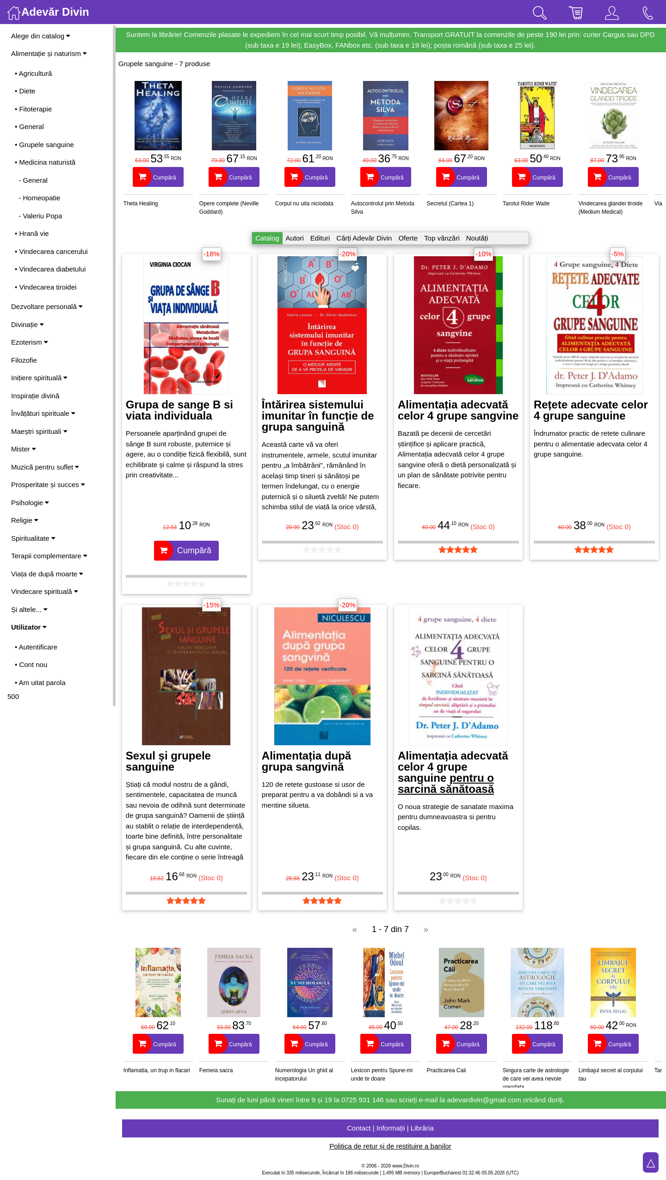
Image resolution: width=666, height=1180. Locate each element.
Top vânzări (442, 238)
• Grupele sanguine (44, 144)
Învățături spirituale (43, 413)
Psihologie (30, 503)
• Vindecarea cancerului (51, 251)
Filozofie (24, 360)
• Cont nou (31, 664)
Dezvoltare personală (47, 306)
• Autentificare (36, 647)
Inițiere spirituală (39, 378)
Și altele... (29, 609)
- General (31, 180)
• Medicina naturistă (45, 162)
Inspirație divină (35, 396)
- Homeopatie (37, 198)
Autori (295, 238)
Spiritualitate (33, 538)
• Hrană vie (32, 233)
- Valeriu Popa (38, 216)
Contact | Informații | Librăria (390, 1128)
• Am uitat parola (40, 682)
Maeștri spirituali (39, 431)
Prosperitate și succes (48, 484)
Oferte (408, 238)
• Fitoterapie (33, 109)
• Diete (25, 91)
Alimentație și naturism (49, 53)
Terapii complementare (49, 556)
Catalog (268, 238)
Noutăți (478, 238)
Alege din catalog (40, 36)
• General (29, 126)
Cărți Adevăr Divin (364, 238)
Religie (24, 520)
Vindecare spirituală (44, 591)
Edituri (321, 238)
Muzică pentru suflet (45, 467)
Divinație (27, 324)
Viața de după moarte (47, 574)
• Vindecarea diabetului (50, 269)
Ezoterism (29, 342)
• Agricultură (33, 73)
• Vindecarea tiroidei (45, 287)
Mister (23, 449)
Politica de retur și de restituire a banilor (390, 1146)
